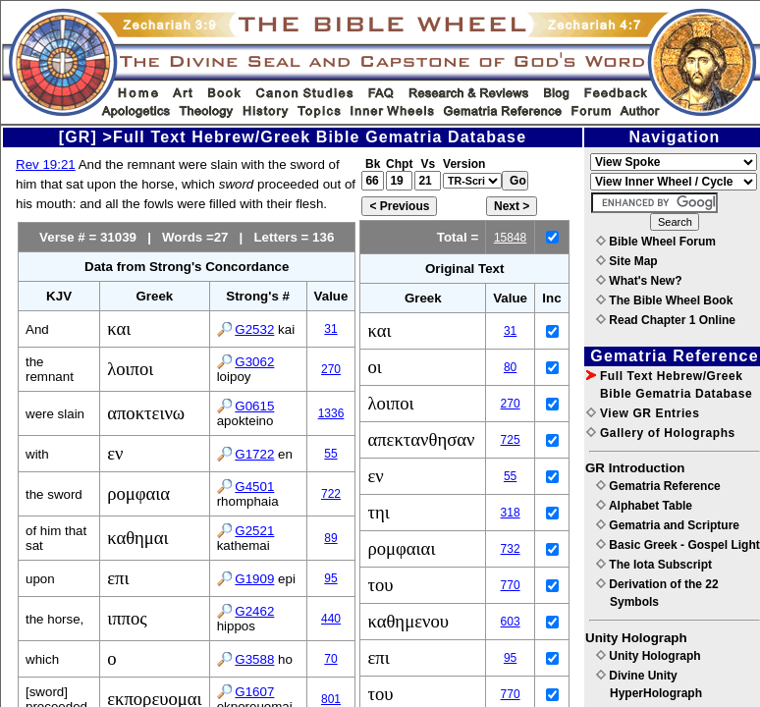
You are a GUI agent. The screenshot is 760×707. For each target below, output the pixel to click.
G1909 (254, 578)
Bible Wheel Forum (656, 241)
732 (510, 549)
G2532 (254, 329)
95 (330, 578)
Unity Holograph (648, 656)
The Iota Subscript (654, 564)
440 (331, 618)
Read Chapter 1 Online (665, 320)
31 (330, 329)
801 (331, 699)
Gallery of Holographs (660, 433)
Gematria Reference (658, 486)
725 (510, 440)
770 (510, 585)
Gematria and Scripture (667, 525)
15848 (510, 238)
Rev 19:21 (46, 164)
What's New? (639, 281)
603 (510, 621)
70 (330, 659)
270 (331, 369)
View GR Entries (642, 413)
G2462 (254, 611)
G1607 (254, 691)
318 (510, 512)
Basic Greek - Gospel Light (678, 545)
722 (331, 494)
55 (330, 454)
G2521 (254, 530)
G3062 (254, 361)
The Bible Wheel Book (664, 300)
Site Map (627, 261)
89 (330, 538)
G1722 (254, 454)
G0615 (254, 406)
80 (510, 367)
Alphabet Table (644, 506)
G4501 (254, 486)
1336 (331, 413)
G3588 (254, 659)
